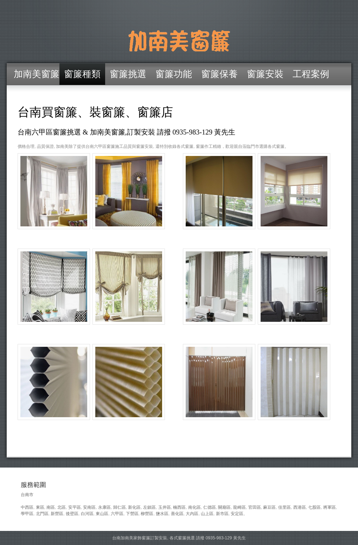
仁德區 (209, 507)
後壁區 (72, 513)
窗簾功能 (173, 74)
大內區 (192, 513)
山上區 (207, 513)
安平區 (74, 507)
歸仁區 (119, 507)
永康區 (104, 507)
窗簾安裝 (265, 74)
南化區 (194, 507)
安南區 (89, 507)
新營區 (57, 513)
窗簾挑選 (128, 74)
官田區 (254, 507)
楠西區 (179, 507)
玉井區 (164, 507)
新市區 (222, 513)
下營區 (132, 513)
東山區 (102, 513)
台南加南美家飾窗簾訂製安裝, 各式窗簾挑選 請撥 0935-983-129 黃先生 (178, 537)
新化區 (134, 507)
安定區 (237, 513)
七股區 (314, 507)
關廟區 (224, 507)
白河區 (87, 513)
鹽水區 (162, 513)
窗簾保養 (219, 74)
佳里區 (284, 507)
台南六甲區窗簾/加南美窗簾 (179, 40)
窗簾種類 (82, 74)
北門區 (42, 513)
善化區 (177, 513)
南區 (50, 507)
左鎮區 (149, 507)
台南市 (27, 494)
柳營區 (147, 513)
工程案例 (311, 74)
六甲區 (117, 513)
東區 (40, 507)
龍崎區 (239, 507)
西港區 (299, 507)
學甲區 (27, 513)
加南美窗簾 (36, 74)
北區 (61, 507)
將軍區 (329, 507)
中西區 (27, 507)
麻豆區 (269, 507)
